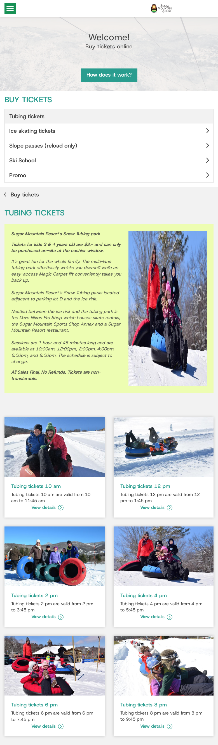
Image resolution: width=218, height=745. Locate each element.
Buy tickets (20, 194)
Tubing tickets (26, 116)
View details (47, 507)
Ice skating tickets (110, 130)
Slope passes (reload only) (110, 145)
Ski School (110, 160)
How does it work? (109, 74)
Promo (110, 175)
